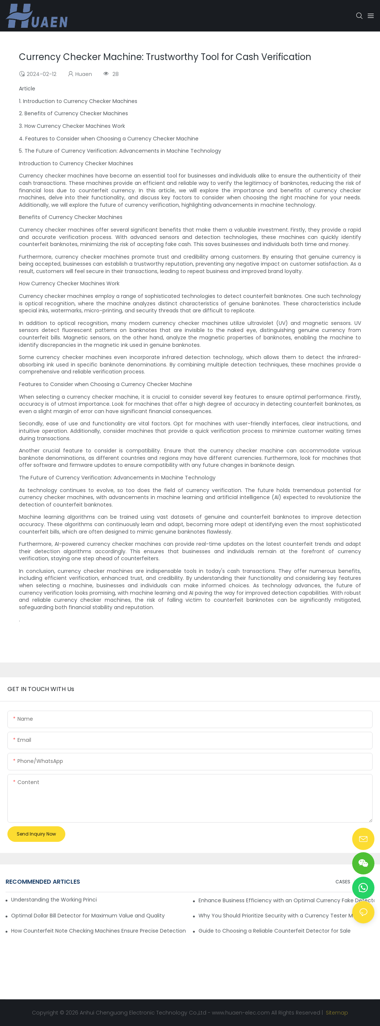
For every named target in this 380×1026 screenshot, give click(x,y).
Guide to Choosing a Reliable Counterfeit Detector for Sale (275, 930)
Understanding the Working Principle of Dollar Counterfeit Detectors (53, 899)
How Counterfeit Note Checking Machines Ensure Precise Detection (98, 930)
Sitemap (336, 1012)
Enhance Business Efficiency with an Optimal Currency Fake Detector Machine (286, 900)
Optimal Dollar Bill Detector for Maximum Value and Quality (88, 915)
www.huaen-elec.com (241, 1012)
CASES (342, 882)
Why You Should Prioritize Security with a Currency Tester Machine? (286, 915)
